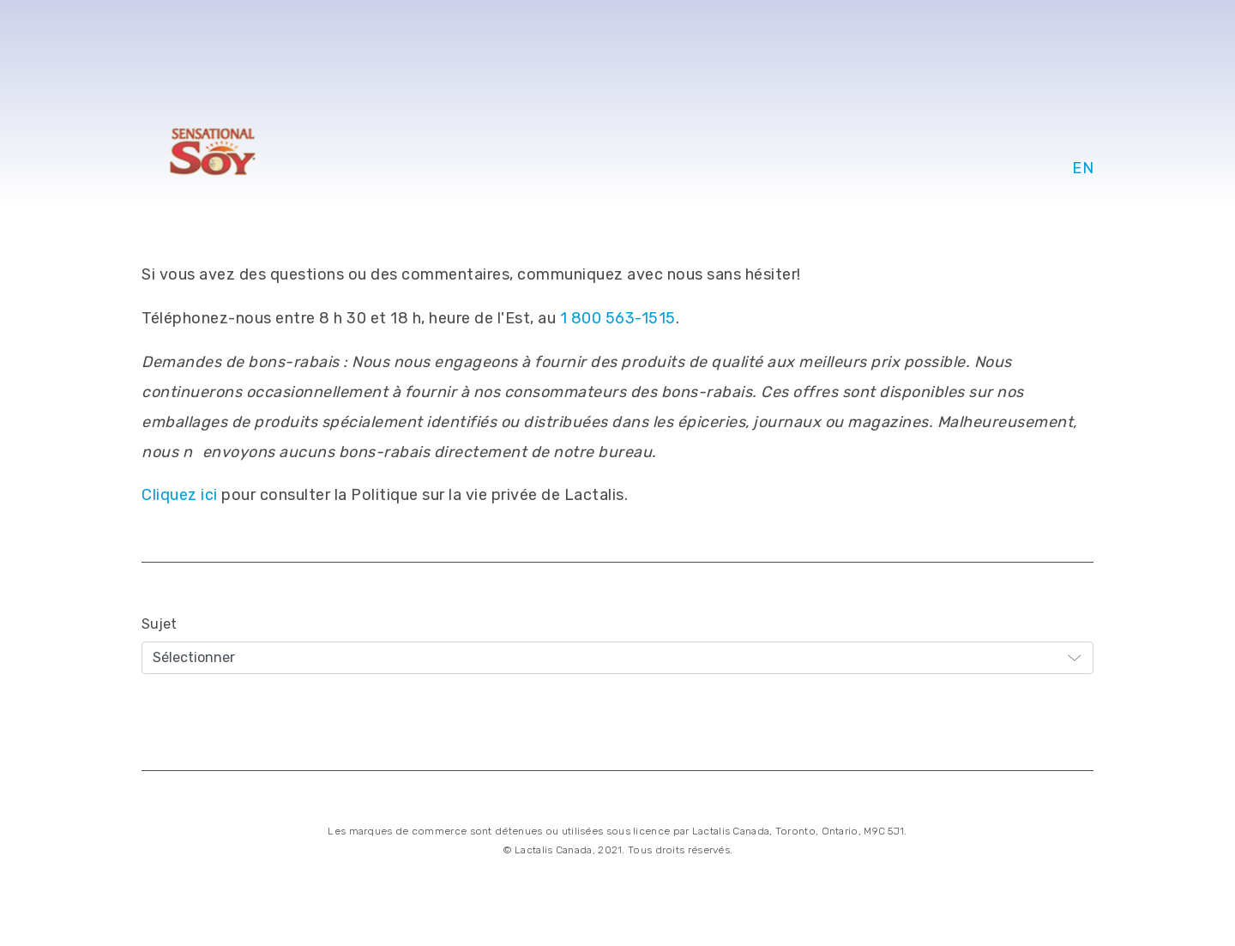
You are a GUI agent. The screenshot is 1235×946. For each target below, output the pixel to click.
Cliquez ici (180, 494)
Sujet (159, 624)
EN (1082, 168)
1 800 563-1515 (618, 318)
